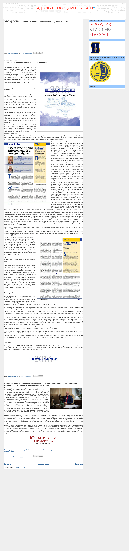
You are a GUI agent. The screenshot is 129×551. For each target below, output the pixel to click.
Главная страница (43, 464)
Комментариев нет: (28, 53)
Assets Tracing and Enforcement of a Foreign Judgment (25, 62)
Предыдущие (79, 464)
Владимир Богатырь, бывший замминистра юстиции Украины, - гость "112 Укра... (37, 22)
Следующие (7, 464)
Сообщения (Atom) (20, 467)
